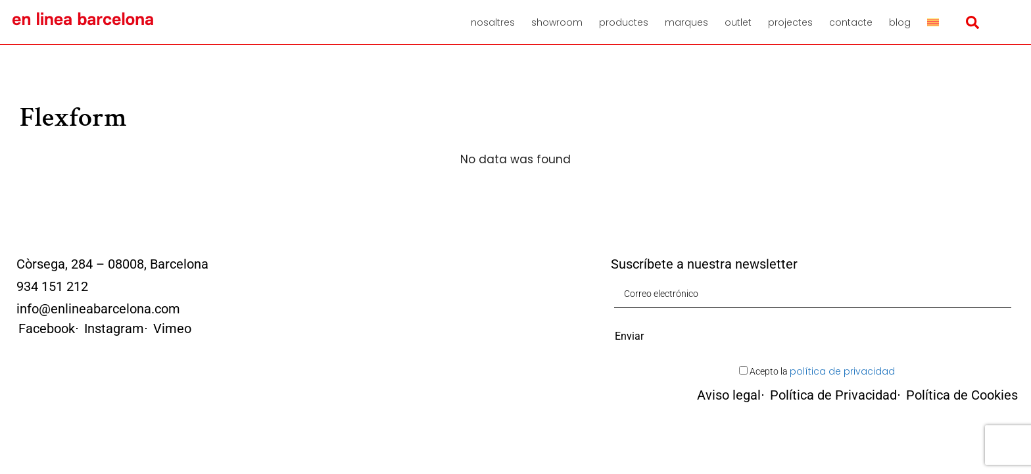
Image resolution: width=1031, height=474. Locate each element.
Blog (900, 22)
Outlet (738, 22)
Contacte (851, 22)
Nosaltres (493, 22)
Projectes (790, 22)
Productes (623, 22)
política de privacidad (842, 371)
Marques (686, 22)
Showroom (557, 22)
